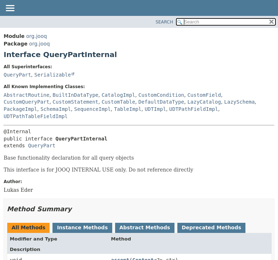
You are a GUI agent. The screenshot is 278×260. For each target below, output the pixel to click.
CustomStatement (75, 102)
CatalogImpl (118, 95)
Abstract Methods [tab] (144, 227)
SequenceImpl (92, 109)
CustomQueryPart (26, 102)
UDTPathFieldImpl (193, 109)
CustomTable (118, 102)
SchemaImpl (56, 109)
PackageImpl (20, 109)
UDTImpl (155, 109)
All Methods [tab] (28, 227)
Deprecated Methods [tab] (211, 227)
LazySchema (239, 102)
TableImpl (128, 109)
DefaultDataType (161, 102)
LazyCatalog (204, 102)
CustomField (204, 95)
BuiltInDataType (75, 95)
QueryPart (17, 75)
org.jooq (36, 36)
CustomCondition (161, 95)
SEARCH (164, 22)
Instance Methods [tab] (82, 227)
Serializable (52, 75)
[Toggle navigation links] (10, 9)
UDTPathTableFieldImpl (36, 116)
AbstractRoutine (26, 95)
